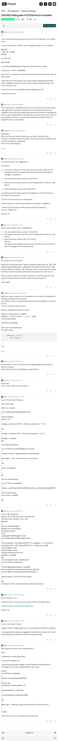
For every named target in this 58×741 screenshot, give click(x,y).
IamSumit (6, 131)
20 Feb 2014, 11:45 (18, 257)
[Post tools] (55, 98)
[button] (3, 738)
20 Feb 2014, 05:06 (17, 105)
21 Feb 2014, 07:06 (18, 595)
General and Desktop (8, 19)
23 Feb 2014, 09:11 (18, 645)
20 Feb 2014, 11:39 (17, 225)
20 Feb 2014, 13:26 (18, 397)
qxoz (5, 105)
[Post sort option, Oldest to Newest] (4, 26)
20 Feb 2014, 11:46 (20, 293)
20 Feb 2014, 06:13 (20, 131)
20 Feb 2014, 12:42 (17, 361)
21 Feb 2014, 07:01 (17, 511)
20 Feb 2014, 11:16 (18, 159)
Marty (5, 32)
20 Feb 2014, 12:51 (17, 380)
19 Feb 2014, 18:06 (18, 32)
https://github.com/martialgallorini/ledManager (17, 606)
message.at (42, 545)
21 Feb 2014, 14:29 (18, 621)
